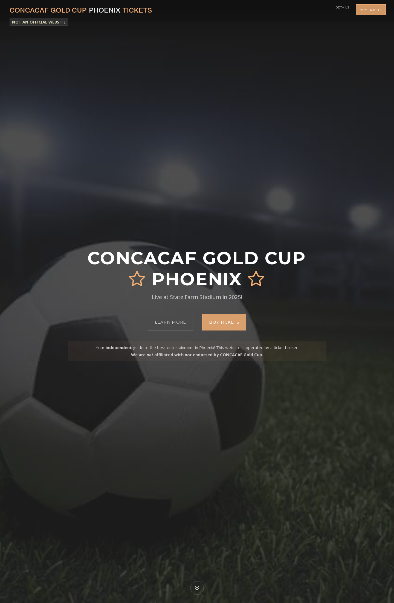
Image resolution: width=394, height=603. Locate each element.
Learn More (170, 322)
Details (340, 11)
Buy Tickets (371, 11)
